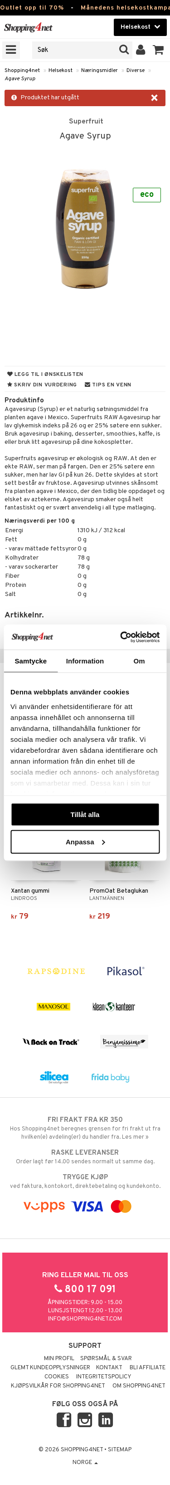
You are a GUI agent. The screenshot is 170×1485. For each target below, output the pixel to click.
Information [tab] (85, 661)
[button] (158, 50)
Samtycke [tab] (31, 661)
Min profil (59, 1358)
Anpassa (85, 841)
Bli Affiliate (147, 1368)
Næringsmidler (99, 70)
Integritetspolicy (103, 1377)
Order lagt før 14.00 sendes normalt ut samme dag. (85, 1157)
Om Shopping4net (138, 1386)
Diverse (135, 70)
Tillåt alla (85, 814)
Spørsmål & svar (106, 1358)
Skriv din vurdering (42, 385)
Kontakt (109, 1368)
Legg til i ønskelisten (45, 374)
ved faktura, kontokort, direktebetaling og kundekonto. (85, 1181)
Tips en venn (108, 385)
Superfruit (86, 121)
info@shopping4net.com (85, 1319)
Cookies (56, 1377)
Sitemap (119, 1450)
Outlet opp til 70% (32, 8)
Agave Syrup (20, 78)
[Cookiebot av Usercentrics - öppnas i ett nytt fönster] (121, 637)
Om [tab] (139, 661)
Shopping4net (22, 70)
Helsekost (61, 70)
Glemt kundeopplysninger (50, 1368)
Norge (85, 1462)
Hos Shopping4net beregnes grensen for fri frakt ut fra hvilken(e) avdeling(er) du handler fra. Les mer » (85, 1128)
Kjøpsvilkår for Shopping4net (58, 1386)
